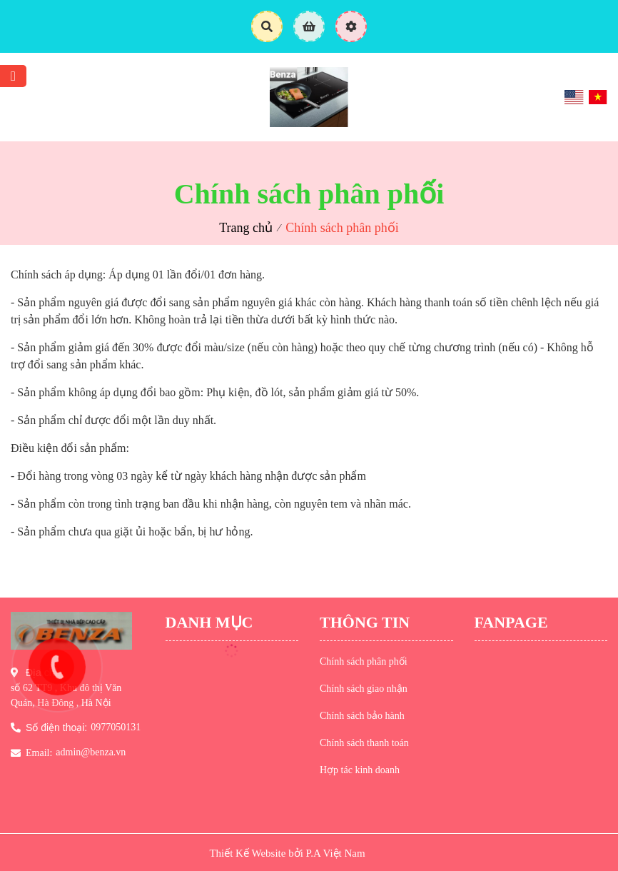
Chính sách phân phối (341, 228)
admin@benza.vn (91, 752)
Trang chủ (246, 228)
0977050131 (116, 727)
